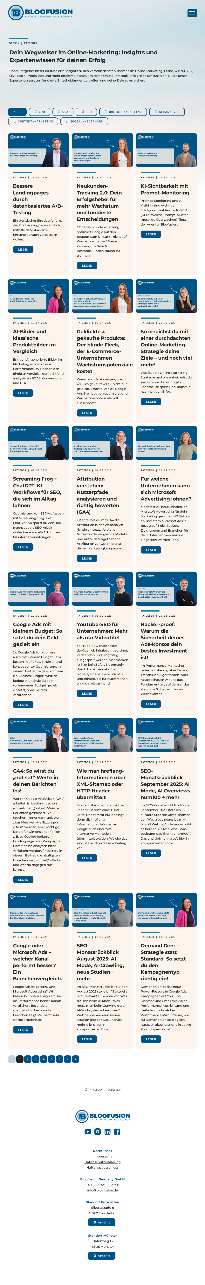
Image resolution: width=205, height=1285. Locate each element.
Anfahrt (101, 1222)
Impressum (102, 1156)
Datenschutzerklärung (103, 1162)
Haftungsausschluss (102, 1167)
